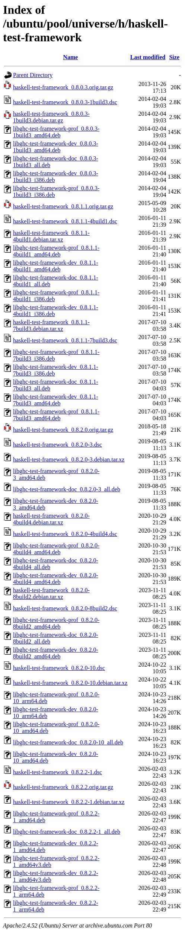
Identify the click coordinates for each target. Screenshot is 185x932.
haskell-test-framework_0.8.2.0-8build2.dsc (65, 608)
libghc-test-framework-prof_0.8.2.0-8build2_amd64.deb (56, 623)
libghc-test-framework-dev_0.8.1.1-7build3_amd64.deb (55, 399)
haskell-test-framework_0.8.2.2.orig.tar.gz (63, 787)
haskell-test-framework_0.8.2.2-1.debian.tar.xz (68, 802)
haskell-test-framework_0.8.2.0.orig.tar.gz (63, 430)
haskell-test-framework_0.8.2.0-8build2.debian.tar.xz (51, 593)
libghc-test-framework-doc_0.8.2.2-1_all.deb (66, 832)
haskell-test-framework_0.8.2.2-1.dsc (57, 772)
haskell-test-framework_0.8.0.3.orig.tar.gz (63, 87)
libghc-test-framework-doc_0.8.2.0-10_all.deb (68, 742)
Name (70, 57)
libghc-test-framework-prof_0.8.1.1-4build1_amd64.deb (56, 251)
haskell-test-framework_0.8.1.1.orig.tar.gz (63, 206)
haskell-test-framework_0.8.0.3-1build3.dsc (65, 102)
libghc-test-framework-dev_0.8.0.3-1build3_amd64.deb (55, 146)
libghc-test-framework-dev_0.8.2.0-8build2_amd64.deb (55, 653)
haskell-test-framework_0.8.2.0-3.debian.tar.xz (68, 459)
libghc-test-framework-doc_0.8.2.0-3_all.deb (66, 489)
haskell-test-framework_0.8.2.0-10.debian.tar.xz (70, 683)
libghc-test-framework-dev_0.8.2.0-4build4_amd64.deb (55, 578)
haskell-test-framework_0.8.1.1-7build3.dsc (65, 340)
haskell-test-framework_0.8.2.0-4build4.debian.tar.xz (51, 519)
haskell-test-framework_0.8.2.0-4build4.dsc (65, 534)
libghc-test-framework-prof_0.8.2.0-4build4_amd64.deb (56, 548)
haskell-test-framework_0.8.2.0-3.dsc (57, 444)
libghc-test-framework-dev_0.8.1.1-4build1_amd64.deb (55, 265)
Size (174, 57)
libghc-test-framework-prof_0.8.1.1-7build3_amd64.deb (56, 414)
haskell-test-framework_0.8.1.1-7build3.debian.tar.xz (51, 325)
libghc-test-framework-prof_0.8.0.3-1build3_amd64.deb (56, 131)
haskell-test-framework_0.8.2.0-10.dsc (59, 668)
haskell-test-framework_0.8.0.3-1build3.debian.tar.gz (51, 117)
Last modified (148, 57)
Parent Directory (32, 75)
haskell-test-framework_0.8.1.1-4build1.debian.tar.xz (51, 236)
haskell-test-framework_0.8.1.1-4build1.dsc (65, 221)
